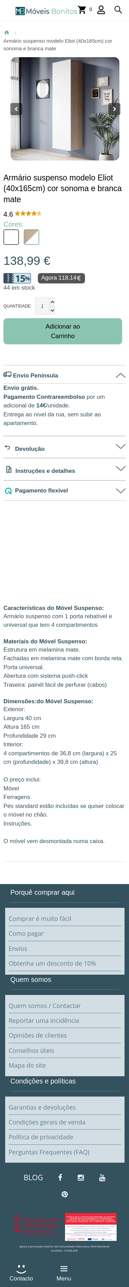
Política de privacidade (41, 1137)
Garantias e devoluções (42, 1107)
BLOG (33, 1177)
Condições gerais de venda (47, 1122)
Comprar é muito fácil (40, 918)
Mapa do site (27, 1065)
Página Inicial (6, 32)
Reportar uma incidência (44, 1020)
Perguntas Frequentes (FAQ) (49, 1152)
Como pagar (26, 933)
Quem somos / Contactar (45, 1005)
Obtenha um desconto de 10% (52, 963)
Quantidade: (17, 306)
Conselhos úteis (31, 1050)
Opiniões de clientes (38, 1035)
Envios (18, 948)
